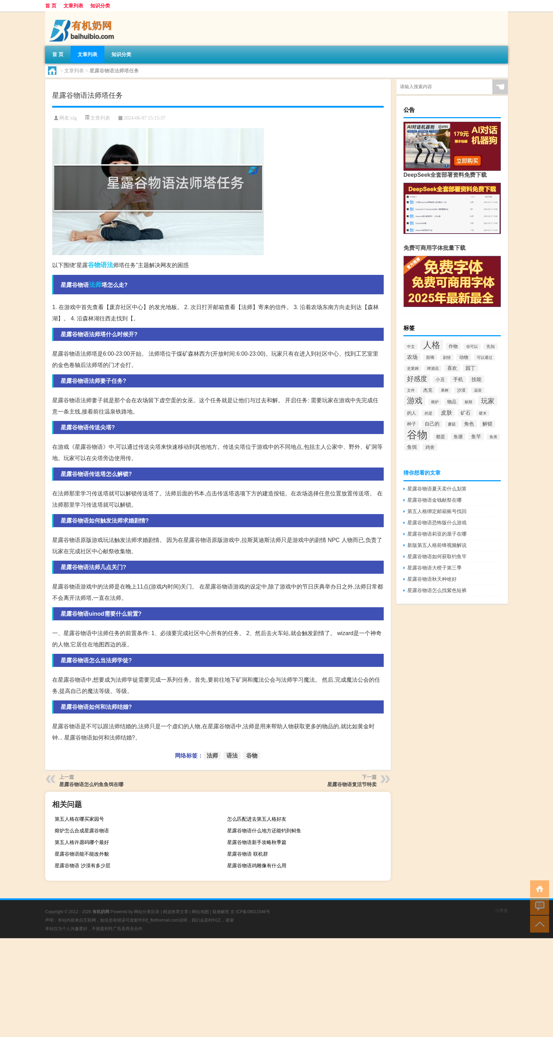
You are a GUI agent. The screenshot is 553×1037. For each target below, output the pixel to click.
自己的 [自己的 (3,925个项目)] (432, 424)
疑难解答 (220, 911)
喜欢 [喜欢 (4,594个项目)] (452, 368)
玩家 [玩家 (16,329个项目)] (487, 401)
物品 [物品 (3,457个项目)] (451, 401)
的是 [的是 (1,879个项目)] (428, 413)
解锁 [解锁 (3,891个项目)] (487, 424)
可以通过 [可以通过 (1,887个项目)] (484, 357)
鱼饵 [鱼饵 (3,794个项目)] (412, 447)
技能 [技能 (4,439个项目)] (476, 379)
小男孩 (501, 910)
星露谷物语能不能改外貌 (82, 854)
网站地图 (200, 911)
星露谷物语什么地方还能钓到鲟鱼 (264, 830)
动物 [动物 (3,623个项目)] (463, 357)
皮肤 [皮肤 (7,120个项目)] (446, 412)
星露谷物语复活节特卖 (352, 784)
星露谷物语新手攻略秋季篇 (256, 842)
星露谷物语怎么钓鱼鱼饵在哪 (91, 784)
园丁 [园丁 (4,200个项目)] (470, 368)
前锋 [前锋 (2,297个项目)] (430, 357)
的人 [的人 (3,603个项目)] (411, 413)
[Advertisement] (211, 987)
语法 (107, 265)
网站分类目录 (146, 911)
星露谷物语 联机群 (247, 854)
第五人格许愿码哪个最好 (82, 842)
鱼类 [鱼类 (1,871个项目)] (493, 437)
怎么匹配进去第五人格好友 (256, 819)
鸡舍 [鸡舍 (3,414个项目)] (430, 447)
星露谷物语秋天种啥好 (432, 579)
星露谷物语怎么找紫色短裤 (437, 590)
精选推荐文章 (175, 911)
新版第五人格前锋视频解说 (437, 545)
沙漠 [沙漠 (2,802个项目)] (461, 390)
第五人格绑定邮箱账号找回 (437, 511)
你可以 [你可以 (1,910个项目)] (472, 346)
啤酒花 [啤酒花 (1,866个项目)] (433, 368)
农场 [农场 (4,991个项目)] (412, 357)
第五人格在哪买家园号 (79, 819)
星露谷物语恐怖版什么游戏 (437, 522)
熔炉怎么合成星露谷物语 (82, 830)
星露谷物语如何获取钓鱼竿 (437, 556)
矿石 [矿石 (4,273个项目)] (465, 413)
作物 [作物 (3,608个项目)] (453, 346)
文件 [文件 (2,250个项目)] (411, 390)
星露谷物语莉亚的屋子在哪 (437, 534)
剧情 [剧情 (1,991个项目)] (447, 357)
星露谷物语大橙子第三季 (434, 568)
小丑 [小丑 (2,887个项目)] (440, 379)
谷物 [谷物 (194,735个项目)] (417, 434)
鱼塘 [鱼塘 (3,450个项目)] (458, 436)
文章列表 (73, 5)
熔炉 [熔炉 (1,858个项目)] (435, 402)
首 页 (50, 5)
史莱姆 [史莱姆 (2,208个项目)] (413, 368)
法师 (95, 284)
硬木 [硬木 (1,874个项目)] (483, 413)
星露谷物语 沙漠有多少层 (82, 865)
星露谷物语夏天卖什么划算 (437, 489)
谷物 (94, 265)
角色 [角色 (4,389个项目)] (469, 424)
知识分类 (100, 5)
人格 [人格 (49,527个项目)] (431, 345)
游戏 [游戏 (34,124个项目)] (415, 400)
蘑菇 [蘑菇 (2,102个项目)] (452, 424)
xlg (74, 118)
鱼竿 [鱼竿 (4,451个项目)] (476, 436)
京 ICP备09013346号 (250, 911)
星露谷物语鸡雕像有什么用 (256, 865)
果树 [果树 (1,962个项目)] (445, 390)
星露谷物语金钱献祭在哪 (434, 500)
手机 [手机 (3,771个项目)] (458, 379)
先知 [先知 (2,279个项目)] (490, 346)
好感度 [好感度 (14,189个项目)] (417, 378)
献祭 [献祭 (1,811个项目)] (469, 402)
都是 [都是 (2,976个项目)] (440, 436)
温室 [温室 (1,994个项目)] (478, 390)
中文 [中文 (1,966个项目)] (411, 346)
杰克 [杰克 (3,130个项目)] (427, 390)
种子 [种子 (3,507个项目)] (411, 424)
